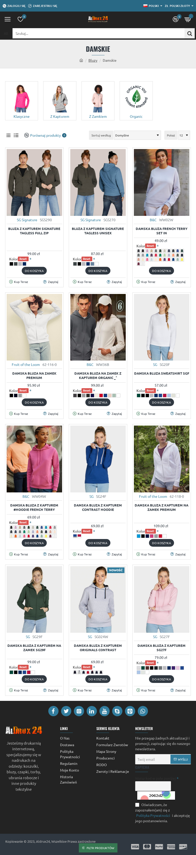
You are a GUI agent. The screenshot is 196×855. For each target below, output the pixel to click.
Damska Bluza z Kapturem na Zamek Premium (161, 507)
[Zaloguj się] (14, 5)
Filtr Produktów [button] (100, 848)
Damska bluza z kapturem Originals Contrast (98, 647)
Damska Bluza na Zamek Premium (34, 375)
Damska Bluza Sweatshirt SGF (161, 373)
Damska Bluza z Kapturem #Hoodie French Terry (34, 507)
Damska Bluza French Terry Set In (162, 231)
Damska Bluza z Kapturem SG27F (161, 647)
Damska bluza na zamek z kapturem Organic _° (97, 375)
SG (155, 364)
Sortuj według (101, 135)
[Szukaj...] (190, 33)
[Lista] (16, 135)
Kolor (19, 259)
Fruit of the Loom (26, 364)
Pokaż (171, 135)
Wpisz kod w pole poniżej (155, 778)
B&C (153, 219)
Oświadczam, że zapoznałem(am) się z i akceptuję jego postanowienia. (162, 812)
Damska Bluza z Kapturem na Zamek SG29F (34, 647)
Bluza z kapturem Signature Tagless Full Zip (34, 231)
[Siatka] (8, 135)
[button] (34, 271)
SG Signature (27, 219)
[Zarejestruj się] (43, 5)
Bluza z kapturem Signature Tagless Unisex (98, 231)
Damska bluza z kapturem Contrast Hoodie (98, 507)
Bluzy (92, 60)
